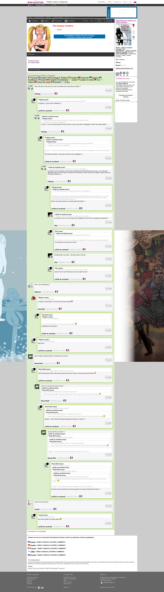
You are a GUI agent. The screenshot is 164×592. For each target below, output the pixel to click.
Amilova (30, 562)
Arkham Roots (59, 562)
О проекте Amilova (32, 577)
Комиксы (48, 17)
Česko (47, 82)
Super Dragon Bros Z (48, 562)
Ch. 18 (67, 17)
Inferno (86, 563)
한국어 (66, 82)
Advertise (29, 583)
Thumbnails (71, 21)
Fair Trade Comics (105, 580)
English (42, 78)
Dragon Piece (52, 563)
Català (81, 80)
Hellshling (115, 562)
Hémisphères (37, 562)
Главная (30, 17)
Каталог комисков (39, 17)
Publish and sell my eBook (108, 579)
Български (53, 78)
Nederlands (62, 80)
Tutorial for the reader (69, 577)
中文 (97, 80)
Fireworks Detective (41, 563)
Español (72, 78)
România (56, 82)
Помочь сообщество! (69, 579)
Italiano (63, 78)
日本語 (73, 80)
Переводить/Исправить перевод (126, 96)
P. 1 (72, 17)
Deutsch (94, 78)
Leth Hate (94, 562)
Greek (42, 80)
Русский (51, 80)
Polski (89, 80)
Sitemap (65, 587)
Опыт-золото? (67, 582)
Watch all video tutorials (123, 100)
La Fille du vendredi (58, 17)
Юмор (47, 568)
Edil (89, 562)
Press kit (29, 580)
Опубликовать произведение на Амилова (112, 577)
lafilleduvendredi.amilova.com (124, 68)
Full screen (58, 21)
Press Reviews (31, 579)
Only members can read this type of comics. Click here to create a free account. (79, 36)
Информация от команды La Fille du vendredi (126, 21)
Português (83, 78)
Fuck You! (60, 563)
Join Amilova (101, 2)
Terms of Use (67, 583)
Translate (108, 90)
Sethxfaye (79, 562)
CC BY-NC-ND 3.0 (107, 582)
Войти (109, 2)
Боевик (30, 568)
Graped (85, 562)
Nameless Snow (69, 563)
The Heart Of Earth (69, 562)
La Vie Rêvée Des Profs (104, 562)
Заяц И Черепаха (124, 562)
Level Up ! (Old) (79, 563)
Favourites (35, 21)
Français (33, 78)
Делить (46, 21)
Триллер (61, 568)
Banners (29, 582)
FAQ (64, 580)
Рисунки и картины (39, 568)
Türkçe (38, 82)
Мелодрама (54, 568)
